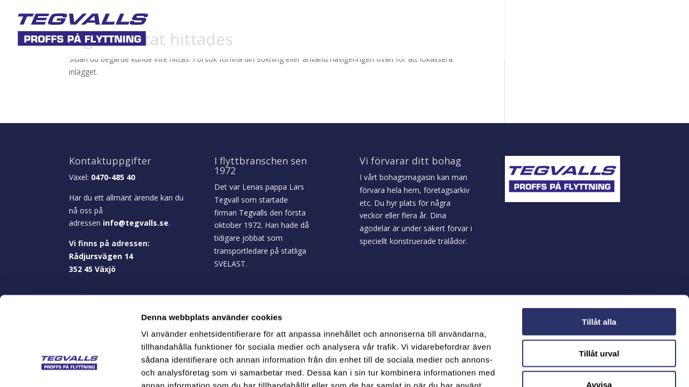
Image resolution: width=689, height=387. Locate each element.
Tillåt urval (599, 277)
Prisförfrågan (597, 31)
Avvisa (599, 308)
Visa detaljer (585, 365)
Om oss (274, 31)
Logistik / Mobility (457, 31)
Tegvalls (253, 212)
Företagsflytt (379, 31)
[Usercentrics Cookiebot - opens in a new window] (70, 366)
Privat (315, 31)
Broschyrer (532, 31)
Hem (238, 31)
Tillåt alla (599, 245)
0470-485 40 (113, 177)
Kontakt (655, 31)
